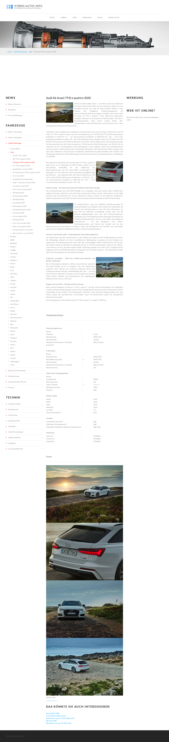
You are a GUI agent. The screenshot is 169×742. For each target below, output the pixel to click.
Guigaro (13, 280)
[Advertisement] (84, 73)
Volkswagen (14, 362)
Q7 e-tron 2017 (18, 176)
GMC (12, 277)
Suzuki (12, 355)
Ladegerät (12, 443)
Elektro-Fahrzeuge (15, 132)
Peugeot (13, 338)
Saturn (12, 345)
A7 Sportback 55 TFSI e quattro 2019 (26, 172)
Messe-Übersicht (14, 104)
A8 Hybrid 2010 (18, 199)
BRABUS (13, 243)
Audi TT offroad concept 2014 (24, 182)
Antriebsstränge (14, 404)
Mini (11, 324)
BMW (12, 240)
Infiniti (12, 291)
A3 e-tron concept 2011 (21, 223)
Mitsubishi (14, 328)
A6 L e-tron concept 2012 (22, 189)
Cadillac (13, 250)
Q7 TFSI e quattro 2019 (21, 166)
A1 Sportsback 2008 (20, 196)
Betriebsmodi (13, 409)
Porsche (13, 341)
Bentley (13, 237)
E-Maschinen (13, 415)
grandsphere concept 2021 (23, 169)
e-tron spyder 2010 (20, 216)
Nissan (12, 331)
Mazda (12, 311)
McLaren (13, 314)
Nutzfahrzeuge (13, 376)
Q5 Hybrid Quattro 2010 (22, 210)
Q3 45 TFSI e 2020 (20, 156)
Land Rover (14, 304)
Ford (12, 270)
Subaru (12, 351)
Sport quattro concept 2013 (23, 233)
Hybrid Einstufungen (15, 432)
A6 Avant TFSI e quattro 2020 (24, 162)
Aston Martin (15, 149)
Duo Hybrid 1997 (19, 203)
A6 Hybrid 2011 (18, 220)
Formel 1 (11, 387)
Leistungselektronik (15, 449)
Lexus (12, 307)
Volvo (12, 365)
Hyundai (13, 287)
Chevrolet (14, 253)
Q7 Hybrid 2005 (18, 213)
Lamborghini (14, 301)
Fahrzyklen (12, 426)
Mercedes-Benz (16, 318)
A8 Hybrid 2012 (18, 193)
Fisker (12, 267)
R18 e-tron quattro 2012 (22, 226)
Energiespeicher (14, 421)
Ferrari (12, 263)
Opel (12, 334)
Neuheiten (12, 110)
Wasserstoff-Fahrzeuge (17, 371)
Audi (12, 152)
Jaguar (12, 294)
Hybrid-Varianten (14, 437)
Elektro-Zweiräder (15, 137)
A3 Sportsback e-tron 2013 (23, 230)
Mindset (13, 321)
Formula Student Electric (17, 382)
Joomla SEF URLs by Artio (51, 700)
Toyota (13, 358)
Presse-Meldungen (15, 115)
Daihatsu (13, 260)
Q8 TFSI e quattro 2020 (21, 159)
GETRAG (13, 274)
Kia (11, 297)
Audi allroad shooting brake (23, 179)
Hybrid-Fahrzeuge (14, 143)
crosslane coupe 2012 (21, 186)
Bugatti (13, 247)
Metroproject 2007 (20, 206)
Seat (12, 348)
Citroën (13, 257)
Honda (12, 284)
